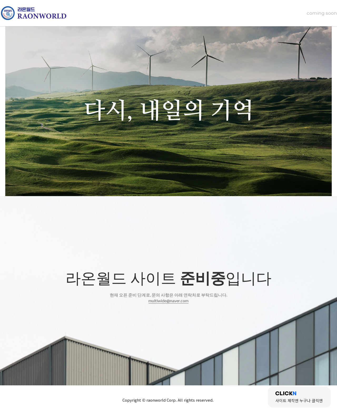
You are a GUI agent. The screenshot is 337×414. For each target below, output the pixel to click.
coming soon (322, 13)
